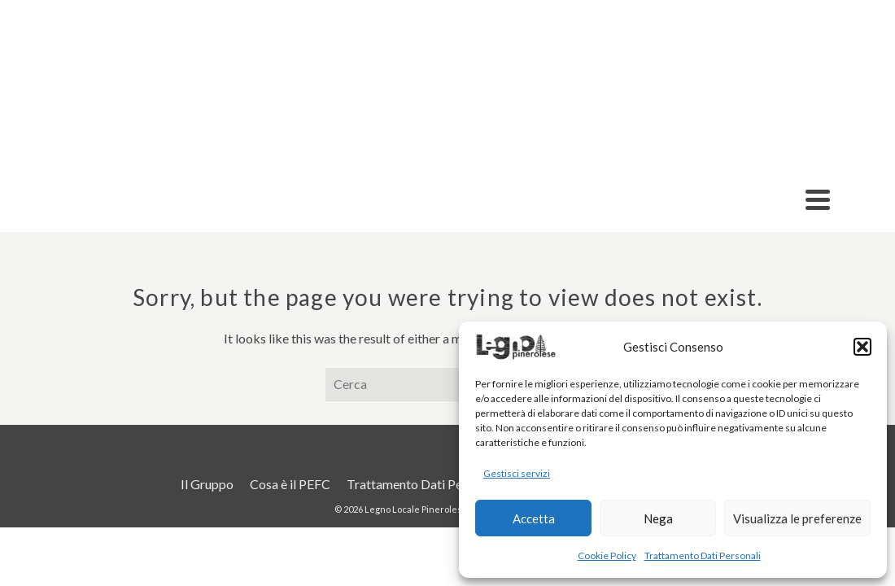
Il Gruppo (92, 152)
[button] (862, 347)
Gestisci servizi (516, 473)
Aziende (196, 152)
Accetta (534, 518)
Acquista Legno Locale (739, 152)
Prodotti (309, 152)
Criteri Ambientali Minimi (585, 86)
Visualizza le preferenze (797, 518)
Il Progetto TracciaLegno (497, 152)
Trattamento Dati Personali (702, 555)
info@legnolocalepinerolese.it (356, 14)
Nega (658, 518)
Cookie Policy (607, 555)
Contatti (840, 86)
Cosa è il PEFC (742, 86)
